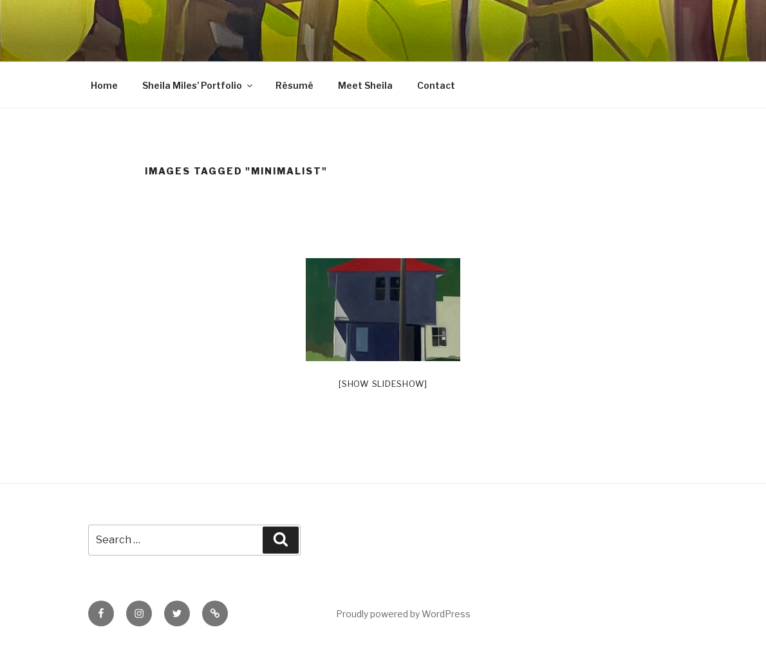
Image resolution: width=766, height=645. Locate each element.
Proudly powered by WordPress (403, 613)
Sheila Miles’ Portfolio (198, 85)
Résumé (294, 85)
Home (104, 85)
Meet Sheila (365, 85)
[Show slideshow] (383, 384)
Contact (436, 85)
